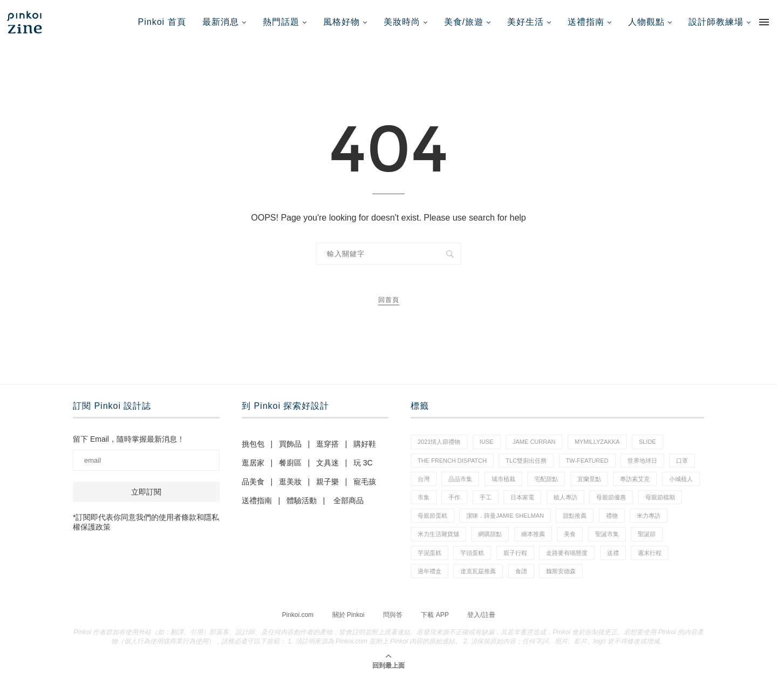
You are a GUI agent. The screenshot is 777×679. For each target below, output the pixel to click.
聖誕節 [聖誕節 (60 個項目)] (647, 534)
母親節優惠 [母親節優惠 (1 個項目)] (611, 497)
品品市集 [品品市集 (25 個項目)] (460, 479)
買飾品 (290, 444)
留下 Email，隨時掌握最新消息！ (129, 439)
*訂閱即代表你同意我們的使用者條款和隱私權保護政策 (146, 522)
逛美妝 (290, 481)
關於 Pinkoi (348, 615)
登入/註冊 (481, 615)
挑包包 (253, 444)
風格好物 (341, 21)
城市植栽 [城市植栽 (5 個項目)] (503, 479)
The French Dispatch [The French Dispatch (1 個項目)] (452, 460)
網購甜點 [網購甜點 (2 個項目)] (490, 534)
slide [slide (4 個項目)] (647, 441)
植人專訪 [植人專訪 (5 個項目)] (565, 497)
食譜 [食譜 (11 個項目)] (521, 571)
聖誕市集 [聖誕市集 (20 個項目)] (607, 534)
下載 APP (434, 615)
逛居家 (253, 462)
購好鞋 (364, 444)
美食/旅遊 (463, 21)
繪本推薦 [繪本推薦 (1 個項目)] (533, 534)
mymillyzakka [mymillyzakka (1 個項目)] (597, 441)
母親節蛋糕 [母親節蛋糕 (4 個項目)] (432, 515)
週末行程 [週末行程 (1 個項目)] (650, 553)
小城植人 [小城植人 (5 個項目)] (681, 479)
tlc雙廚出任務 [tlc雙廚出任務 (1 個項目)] (526, 460)
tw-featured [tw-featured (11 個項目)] (587, 460)
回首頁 (388, 300)
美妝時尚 (402, 21)
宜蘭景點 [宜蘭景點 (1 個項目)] (589, 479)
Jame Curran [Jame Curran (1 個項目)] (534, 441)
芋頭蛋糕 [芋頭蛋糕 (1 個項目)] (472, 553)
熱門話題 (281, 21)
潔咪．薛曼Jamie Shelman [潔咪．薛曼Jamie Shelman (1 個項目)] (505, 515)
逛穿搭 (327, 444)
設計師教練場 (716, 21)
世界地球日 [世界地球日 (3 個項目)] (642, 460)
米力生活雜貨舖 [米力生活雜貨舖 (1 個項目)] (438, 534)
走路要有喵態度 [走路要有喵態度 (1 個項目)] (567, 553)
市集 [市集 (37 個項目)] (424, 497)
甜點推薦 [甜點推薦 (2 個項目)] (575, 515)
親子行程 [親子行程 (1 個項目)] (515, 553)
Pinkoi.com (297, 615)
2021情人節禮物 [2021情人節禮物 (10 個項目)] (439, 441)
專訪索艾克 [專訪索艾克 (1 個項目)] (635, 479)
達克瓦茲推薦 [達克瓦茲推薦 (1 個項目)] (478, 571)
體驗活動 (302, 500)
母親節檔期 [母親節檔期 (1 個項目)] (660, 497)
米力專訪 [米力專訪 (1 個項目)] (648, 515)
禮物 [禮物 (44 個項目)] (612, 515)
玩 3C (363, 462)
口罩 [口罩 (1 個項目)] (682, 460)
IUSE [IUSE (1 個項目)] (487, 441)
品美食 (253, 481)
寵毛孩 (364, 481)
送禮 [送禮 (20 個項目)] (613, 553)
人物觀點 (646, 21)
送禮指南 (586, 21)
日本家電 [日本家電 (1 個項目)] (522, 497)
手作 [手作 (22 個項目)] (454, 497)
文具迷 (327, 462)
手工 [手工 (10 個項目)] (486, 497)
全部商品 (348, 500)
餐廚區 (290, 462)
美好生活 (525, 21)
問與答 (393, 615)
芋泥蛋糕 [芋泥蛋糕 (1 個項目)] (429, 553)
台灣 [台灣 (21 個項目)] (424, 479)
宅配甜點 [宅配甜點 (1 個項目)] (546, 479)
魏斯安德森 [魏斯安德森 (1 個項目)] (561, 571)
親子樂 (327, 481)
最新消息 (220, 21)
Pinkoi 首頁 (162, 21)
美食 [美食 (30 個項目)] (570, 534)
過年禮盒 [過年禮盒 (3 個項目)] (429, 571)
